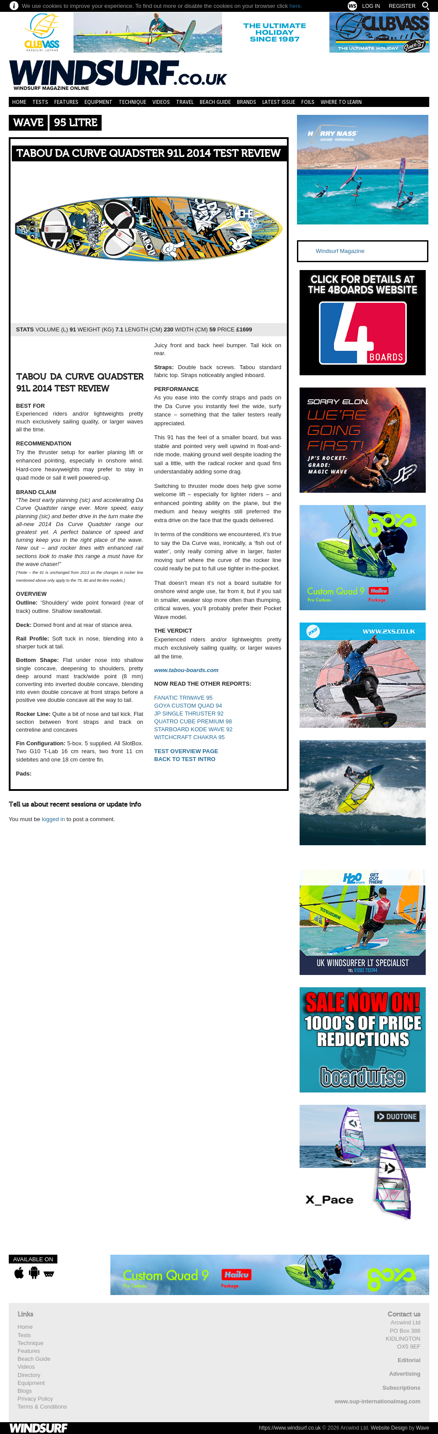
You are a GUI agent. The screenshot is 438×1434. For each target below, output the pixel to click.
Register (402, 6)
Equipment (99, 102)
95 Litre (75, 123)
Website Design (389, 1428)
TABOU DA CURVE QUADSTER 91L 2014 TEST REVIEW (148, 154)
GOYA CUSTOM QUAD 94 (188, 705)
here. (296, 6)
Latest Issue (278, 102)
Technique (132, 102)
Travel (185, 102)
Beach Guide (215, 102)
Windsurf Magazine (340, 251)
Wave (28, 123)
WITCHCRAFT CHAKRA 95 (189, 737)
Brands (246, 102)
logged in (53, 819)
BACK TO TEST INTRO (184, 759)
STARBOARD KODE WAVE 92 (193, 729)
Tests (40, 102)
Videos (161, 102)
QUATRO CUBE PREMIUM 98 (193, 721)
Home (19, 102)
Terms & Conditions (42, 1406)
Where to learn (341, 102)
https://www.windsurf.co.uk (290, 1428)
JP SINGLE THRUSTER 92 (188, 713)
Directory (29, 1375)
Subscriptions (401, 1387)
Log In (371, 6)
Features (66, 102)
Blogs (25, 1391)
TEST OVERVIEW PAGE (186, 751)
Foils (307, 102)
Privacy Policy (35, 1398)
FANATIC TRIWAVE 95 (183, 697)
